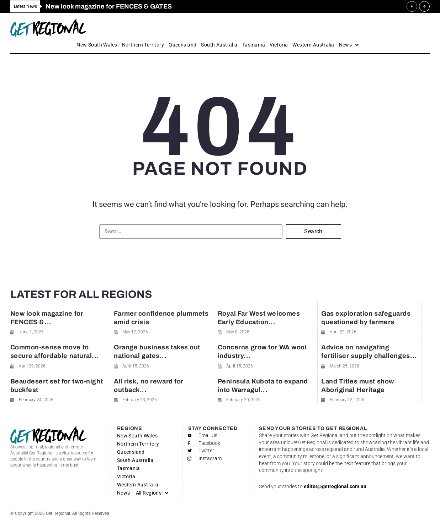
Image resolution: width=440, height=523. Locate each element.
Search (313, 231)
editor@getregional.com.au (335, 486)
